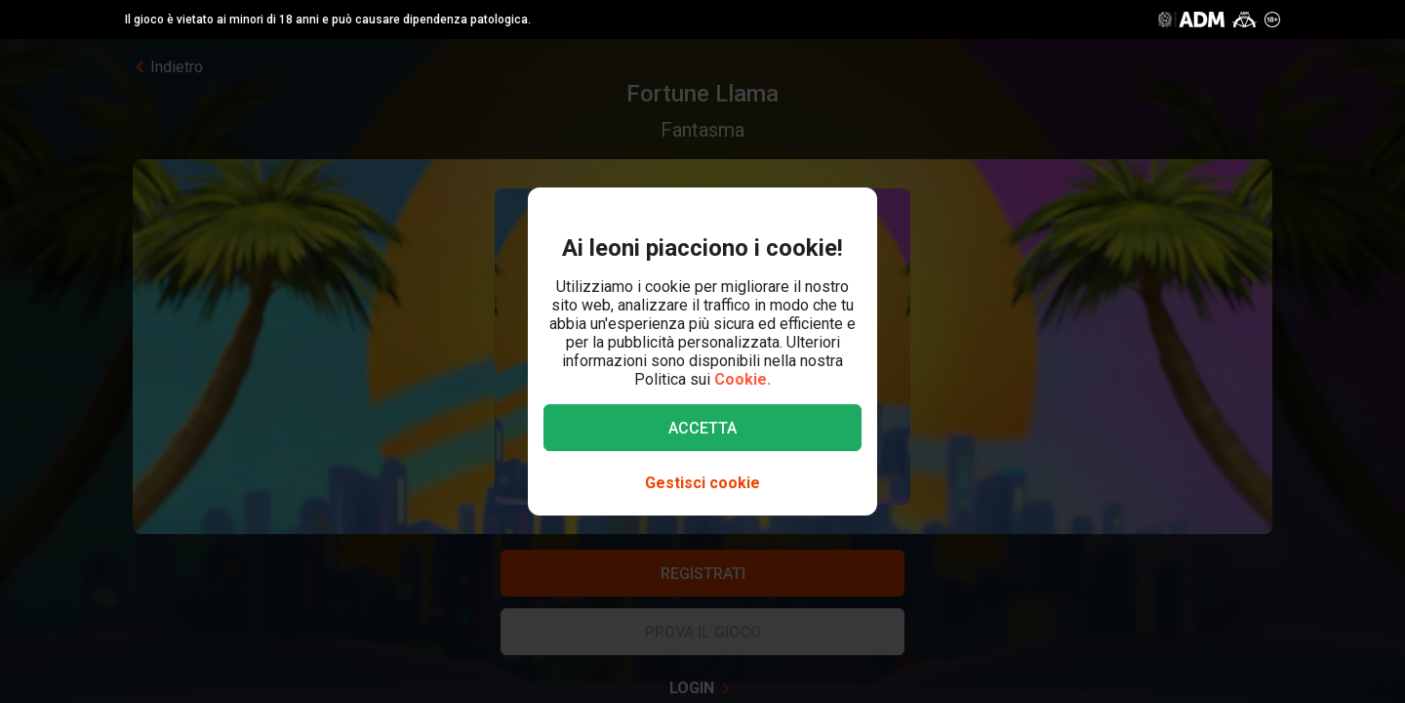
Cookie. (742, 379)
